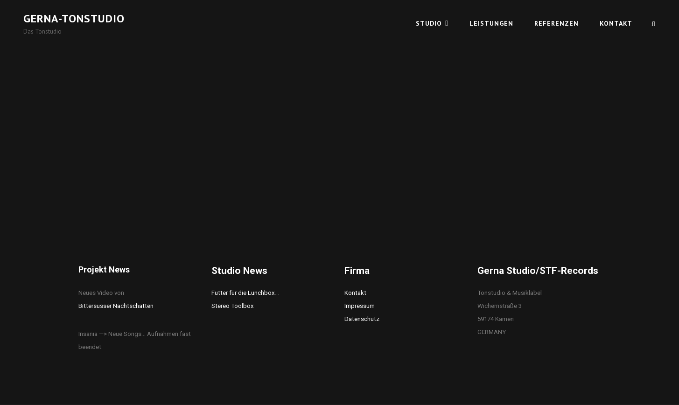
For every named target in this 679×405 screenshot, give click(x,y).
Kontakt (616, 23)
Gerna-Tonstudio (74, 18)
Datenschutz (361, 318)
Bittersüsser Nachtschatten (116, 305)
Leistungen (491, 23)
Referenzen (556, 23)
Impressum (359, 305)
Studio (429, 23)
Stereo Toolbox (232, 305)
